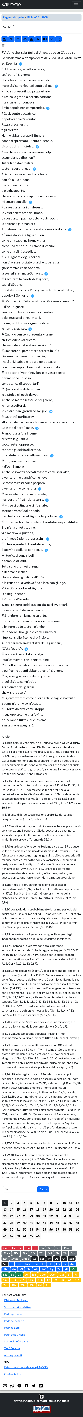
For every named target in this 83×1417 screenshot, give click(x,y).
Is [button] (11, 1264)
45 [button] (57, 1222)
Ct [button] (63, 1258)
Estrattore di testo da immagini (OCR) (26, 1367)
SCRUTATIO (11, 5)
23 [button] (70, 1209)
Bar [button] (36, 1264)
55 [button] (44, 1229)
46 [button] (64, 1222)
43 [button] (44, 1222)
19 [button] (44, 1209)
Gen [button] (5, 1248)
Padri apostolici (13, 1314)
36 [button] (77, 1216)
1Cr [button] (33, 1253)
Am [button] (72, 1264)
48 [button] (77, 1222)
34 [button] (64, 1216)
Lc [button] (12, 1274)
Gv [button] (19, 1274)
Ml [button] (66, 1269)
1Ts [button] (13, 1279)
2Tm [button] (40, 1279)
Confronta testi (13, 1374)
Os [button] (58, 1264)
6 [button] (38, 1203)
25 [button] (5, 1216)
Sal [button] (42, 1258)
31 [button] (44, 1216)
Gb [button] (34, 1258)
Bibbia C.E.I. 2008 (37, 17)
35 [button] (70, 1216)
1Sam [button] (67, 1248)
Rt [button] (58, 1248)
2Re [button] (24, 1253)
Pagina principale (13, 17)
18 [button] (37, 1209)
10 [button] (64, 1203)
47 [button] (70, 1222)
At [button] (26, 1274)
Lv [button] (20, 1248)
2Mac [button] (25, 1258)
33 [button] (57, 1216)
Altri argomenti (13, 1355)
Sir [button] (4, 1264)
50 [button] (11, 1229)
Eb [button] (62, 1279)
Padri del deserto (14, 1320)
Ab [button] (36, 1269)
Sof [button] (44, 1269)
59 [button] (70, 1229)
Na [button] (28, 1269)
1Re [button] (16, 1253)
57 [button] (57, 1229)
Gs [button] (42, 1248)
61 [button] (5, 1236)
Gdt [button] (73, 1253)
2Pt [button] (5, 1285)
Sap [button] (71, 1258)
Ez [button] (43, 1264)
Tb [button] (65, 1253)
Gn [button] (14, 1269)
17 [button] (31, 1209)
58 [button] (64, 1229)
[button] (41, 1396)
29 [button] (31, 1216)
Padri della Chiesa (14, 1334)
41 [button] (31, 1222)
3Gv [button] (31, 1285)
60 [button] (77, 1229)
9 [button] (57, 1203)
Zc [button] (58, 1269)
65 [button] (31, 1236)
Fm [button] (55, 1279)
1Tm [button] (30, 1279)
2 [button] (11, 1203)
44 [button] (51, 1222)
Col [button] (5, 1279)
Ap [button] (47, 1285)
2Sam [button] (6, 1253)
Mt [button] (73, 1269)
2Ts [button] (22, 1279)
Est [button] (5, 1258)
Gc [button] (69, 1279)
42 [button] (37, 1222)
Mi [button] (21, 1269)
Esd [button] (50, 1253)
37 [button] (5, 1222)
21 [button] (57, 1209)
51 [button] (18, 1229)
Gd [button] (40, 1285)
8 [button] (51, 1203)
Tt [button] (48, 1279)
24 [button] (77, 1209)
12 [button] (77, 1203)
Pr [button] (49, 1258)
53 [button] (31, 1229)
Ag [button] (51, 1269)
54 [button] (37, 1229)
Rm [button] (34, 1274)
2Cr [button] (41, 1253)
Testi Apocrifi (12, 1348)
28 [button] (24, 1216)
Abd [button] (5, 1269)
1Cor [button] (43, 1274)
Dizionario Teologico (16, 1300)
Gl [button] (65, 1264)
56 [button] (51, 1229)
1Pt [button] (77, 1279)
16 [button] (24, 1209)
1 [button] (5, 1203)
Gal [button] (62, 1274)
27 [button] (18, 1216)
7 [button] (44, 1203)
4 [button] (24, 1203)
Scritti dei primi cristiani (17, 1307)
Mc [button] (5, 1274)
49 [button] (5, 1229)
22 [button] (64, 1209)
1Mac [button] (14, 1258)
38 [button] (11, 1222)
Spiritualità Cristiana (16, 1341)
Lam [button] (27, 1264)
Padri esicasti (12, 1327)
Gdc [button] (50, 1248)
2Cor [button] (53, 1274)
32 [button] (51, 1216)
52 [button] (24, 1229)
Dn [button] (50, 1264)
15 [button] (18, 1209)
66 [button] (37, 1236)
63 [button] (18, 1236)
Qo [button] (56, 1258)
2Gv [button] (22, 1285)
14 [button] (11, 1209)
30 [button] (37, 1216)
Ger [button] (18, 1264)
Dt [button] (35, 1248)
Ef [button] (69, 1274)
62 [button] (11, 1236)
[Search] (20, 1189)
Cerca (43, 1189)
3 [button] (18, 1203)
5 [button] (31, 1203)
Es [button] (13, 1248)
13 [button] (5, 1209)
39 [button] (18, 1222)
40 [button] (24, 1222)
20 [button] (51, 1209)
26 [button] (11, 1216)
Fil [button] (75, 1274)
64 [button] (24, 1236)
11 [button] (70, 1203)
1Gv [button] (14, 1285)
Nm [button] (28, 1248)
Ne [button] (57, 1253)
